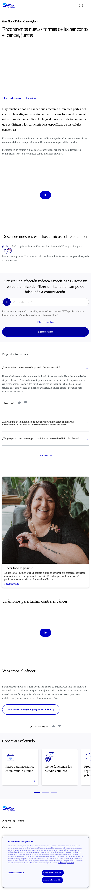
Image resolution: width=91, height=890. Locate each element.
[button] (37, 792)
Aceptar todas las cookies (52, 880)
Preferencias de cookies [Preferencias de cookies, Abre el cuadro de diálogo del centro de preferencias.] (16, 873)
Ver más (45, 455)
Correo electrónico (11, 98)
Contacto (8, 827)
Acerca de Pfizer (13, 821)
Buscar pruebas (45, 331)
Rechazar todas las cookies (52, 873)
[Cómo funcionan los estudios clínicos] (60, 767)
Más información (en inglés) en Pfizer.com (31, 710)
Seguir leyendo (11, 583)
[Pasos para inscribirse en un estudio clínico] (20, 767)
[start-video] (45, 195)
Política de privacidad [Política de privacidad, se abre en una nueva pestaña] (66, 863)
